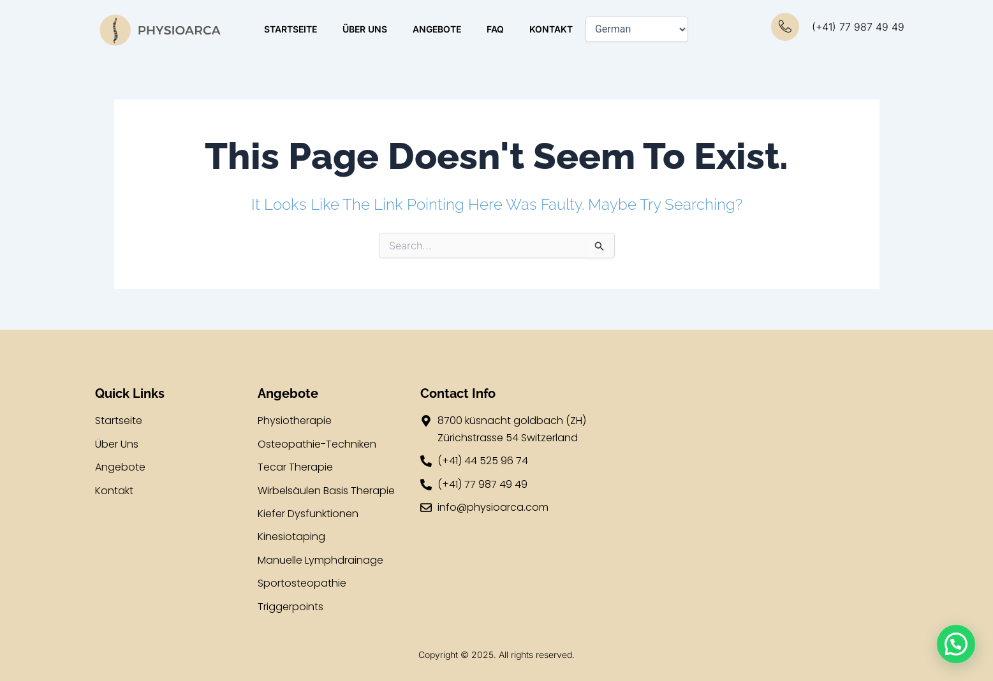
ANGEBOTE (437, 29)
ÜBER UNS (364, 29)
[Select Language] (636, 29)
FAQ (495, 29)
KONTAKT (551, 29)
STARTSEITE (290, 29)
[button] (956, 644)
